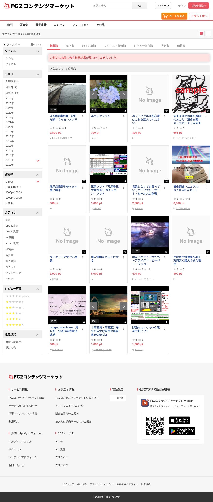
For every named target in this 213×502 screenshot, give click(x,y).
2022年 (10, 117)
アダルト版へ (199, 16)
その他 (100, 24)
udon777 (97, 208)
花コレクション (100, 116)
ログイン (181, 5)
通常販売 (11, 347)
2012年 (10, 164)
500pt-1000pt (13, 187)
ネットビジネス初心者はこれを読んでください (146, 119)
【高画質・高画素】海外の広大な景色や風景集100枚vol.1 (105, 331)
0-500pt (23, 181)
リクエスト (15, 449)
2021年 (10, 122)
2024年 (10, 107)
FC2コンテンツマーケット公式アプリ (77, 397)
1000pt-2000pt (14, 192)
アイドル (11, 64)
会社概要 (82, 484)
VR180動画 (12, 225)
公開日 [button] (22, 74)
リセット (36, 44)
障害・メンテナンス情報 (23, 413)
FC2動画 (60, 449)
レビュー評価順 (143, 45)
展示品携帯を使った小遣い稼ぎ (63, 188)
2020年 (10, 126)
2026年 (10, 98)
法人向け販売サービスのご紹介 (73, 421)
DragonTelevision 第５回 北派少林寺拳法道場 (64, 331)
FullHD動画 (12, 243)
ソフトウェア (80, 24)
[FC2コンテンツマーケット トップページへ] (35, 376)
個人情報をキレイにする (105, 258)
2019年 (10, 131)
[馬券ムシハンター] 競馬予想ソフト (146, 329)
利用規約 (14, 421)
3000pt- (10, 203)
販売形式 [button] (22, 335)
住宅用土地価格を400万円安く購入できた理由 (187, 260)
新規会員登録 (199, 5)
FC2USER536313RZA (62, 138)
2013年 (23, 160)
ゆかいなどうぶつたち (144, 279)
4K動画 (10, 237)
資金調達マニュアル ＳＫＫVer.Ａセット (187, 188)
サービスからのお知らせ (23, 405)
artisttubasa (57, 349)
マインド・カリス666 (185, 138)
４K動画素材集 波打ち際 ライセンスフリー (63, 119)
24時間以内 (12, 81)
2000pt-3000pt (14, 197)
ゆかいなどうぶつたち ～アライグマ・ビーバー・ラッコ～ (146, 260)
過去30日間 (12, 93)
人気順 (165, 45)
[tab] (130, 46)
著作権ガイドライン (127, 484)
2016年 (10, 145)
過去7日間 (11, 87)
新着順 (54, 45)
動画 (10, 24)
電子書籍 (41, 24)
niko (95, 138)
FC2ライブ (61, 457)
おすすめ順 (89, 45)
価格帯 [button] (22, 175)
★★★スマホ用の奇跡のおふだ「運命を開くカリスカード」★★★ (187, 119)
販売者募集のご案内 (66, 413)
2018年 (10, 136)
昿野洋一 (139, 208)
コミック (59, 24)
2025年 (10, 103)
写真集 (24, 24)
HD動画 (10, 249)
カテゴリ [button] (22, 213)
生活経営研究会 (183, 208)
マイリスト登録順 (115, 45)
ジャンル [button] (22, 51)
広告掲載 (145, 484)
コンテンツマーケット (49, 6)
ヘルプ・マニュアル (20, 441)
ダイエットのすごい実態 (63, 258)
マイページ (163, 5)
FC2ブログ (61, 465)
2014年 (10, 155)
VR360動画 (12, 231)
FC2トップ (68, 484)
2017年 (10, 141)
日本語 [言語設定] (119, 398)
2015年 (10, 150)
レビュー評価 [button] (22, 289)
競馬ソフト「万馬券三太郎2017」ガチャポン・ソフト (105, 190)
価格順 (181, 45)
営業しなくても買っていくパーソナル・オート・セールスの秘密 (146, 190)
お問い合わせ (16, 465)
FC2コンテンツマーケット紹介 (26, 397)
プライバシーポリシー (101, 484)
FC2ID (59, 441)
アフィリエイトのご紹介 (69, 405)
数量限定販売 (13, 341)
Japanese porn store (102, 349)
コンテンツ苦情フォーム (23, 457)
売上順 (70, 45)
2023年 (10, 112)
